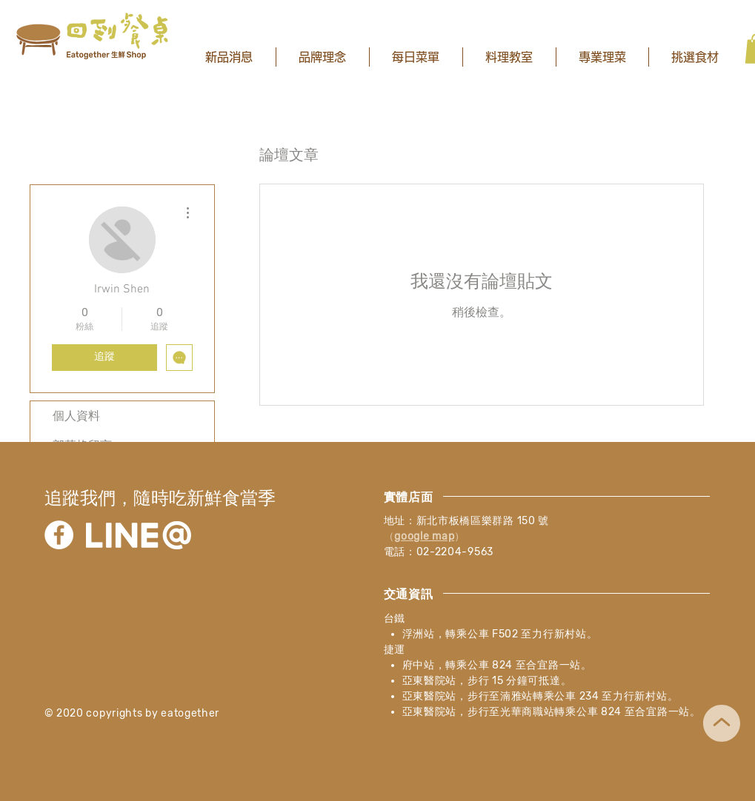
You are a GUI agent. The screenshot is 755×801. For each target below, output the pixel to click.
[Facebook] (58, 534)
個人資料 (76, 416)
